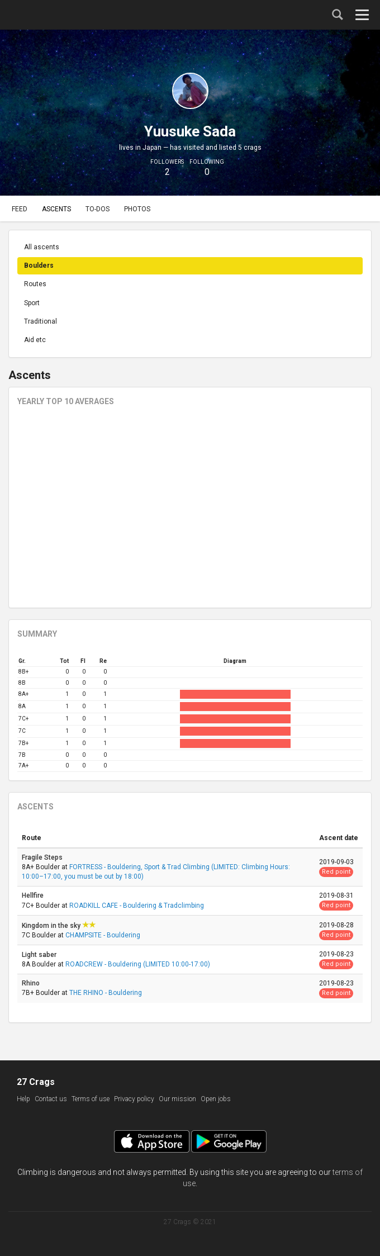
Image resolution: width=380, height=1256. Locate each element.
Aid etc (35, 340)
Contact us (51, 1099)
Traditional (40, 321)
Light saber (40, 955)
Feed (19, 209)
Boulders (39, 265)
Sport (32, 303)
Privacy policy (134, 1099)
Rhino (31, 983)
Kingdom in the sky (52, 926)
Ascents (56, 209)
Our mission (177, 1099)
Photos (137, 209)
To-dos (98, 209)
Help (23, 1099)
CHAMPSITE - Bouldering (102, 935)
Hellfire (33, 895)
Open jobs (216, 1099)
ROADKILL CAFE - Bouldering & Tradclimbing (136, 905)
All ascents (41, 247)
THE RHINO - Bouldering (105, 993)
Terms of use (91, 1099)
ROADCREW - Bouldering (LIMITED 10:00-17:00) (137, 964)
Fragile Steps (43, 857)
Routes (35, 284)
